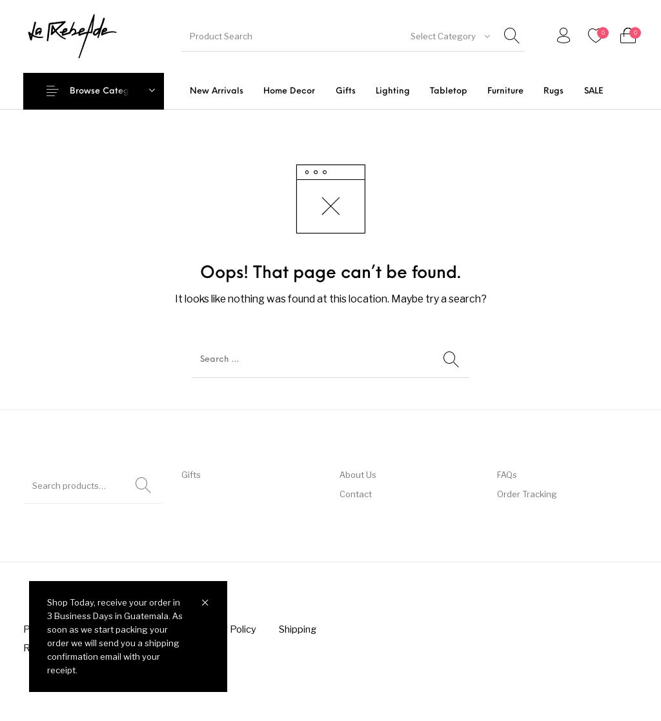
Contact (356, 494)
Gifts (191, 474)
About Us (358, 474)
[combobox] (450, 36)
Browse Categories (109, 91)
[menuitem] (217, 91)
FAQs (507, 474)
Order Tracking (527, 494)
